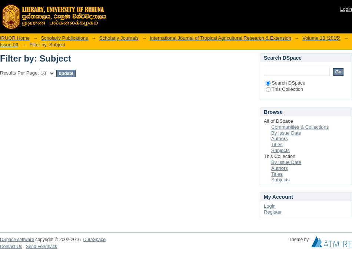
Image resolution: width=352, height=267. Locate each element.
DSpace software (17, 239)
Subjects (280, 150)
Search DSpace (285, 83)
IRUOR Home (15, 38)
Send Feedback (41, 246)
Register (273, 212)
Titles (277, 144)
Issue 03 (9, 44)
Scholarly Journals (119, 38)
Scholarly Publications (64, 38)
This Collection (284, 89)
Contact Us (11, 246)
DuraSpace (94, 239)
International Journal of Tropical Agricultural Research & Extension (220, 38)
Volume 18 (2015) (321, 38)
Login (346, 9)
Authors (279, 138)
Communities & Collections (300, 127)
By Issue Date (286, 133)
